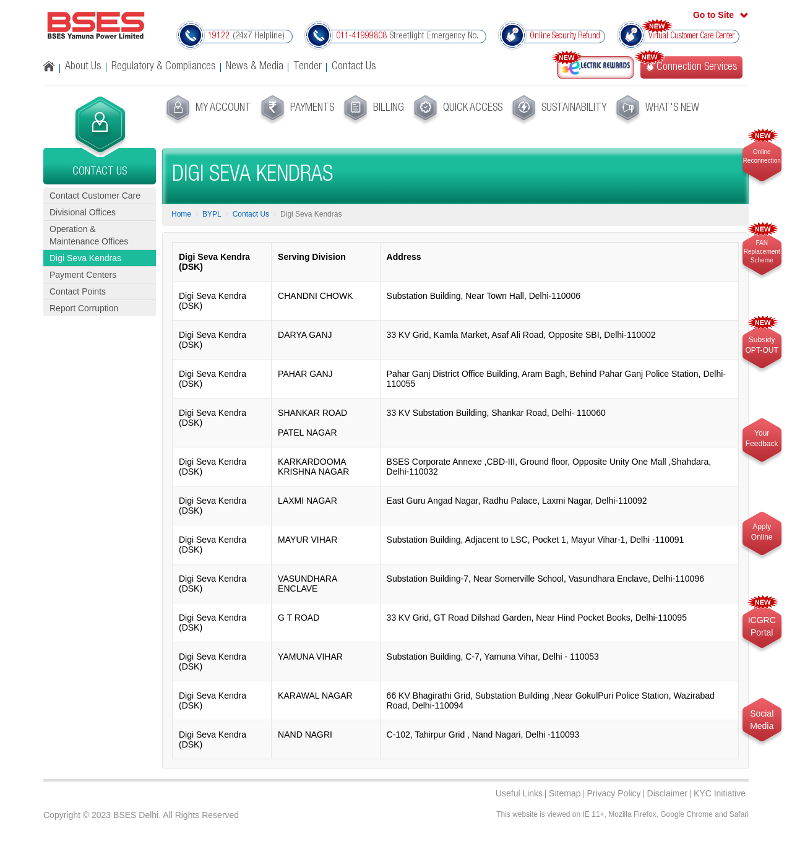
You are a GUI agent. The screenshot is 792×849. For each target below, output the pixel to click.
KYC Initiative (720, 793)
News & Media (254, 66)
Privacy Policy (613, 793)
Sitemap (564, 793)
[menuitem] (207, 110)
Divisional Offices (83, 212)
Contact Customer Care (95, 195)
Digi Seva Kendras (85, 258)
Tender (307, 66)
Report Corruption (84, 308)
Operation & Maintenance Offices (89, 235)
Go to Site (713, 15)
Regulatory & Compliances (163, 66)
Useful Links (519, 793)
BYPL (212, 214)
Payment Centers (83, 275)
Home (181, 214)
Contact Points (78, 291)
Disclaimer (667, 793)
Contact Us (354, 66)
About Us (83, 66)
